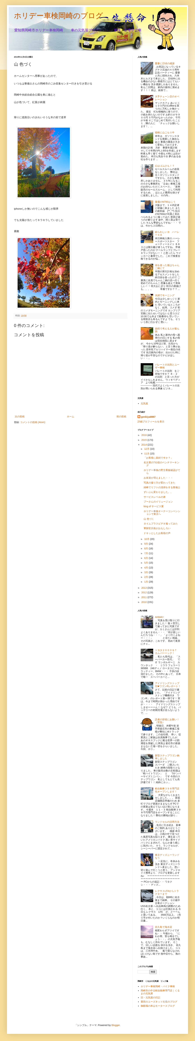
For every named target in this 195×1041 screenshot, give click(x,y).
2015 (144, 440)
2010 (144, 602)
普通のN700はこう (165, 201)
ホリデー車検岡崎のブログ (58, 15)
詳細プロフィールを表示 (151, 421)
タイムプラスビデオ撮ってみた (161, 523)
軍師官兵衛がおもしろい (157, 528)
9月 (146, 543)
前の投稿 (121, 416)
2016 (144, 435)
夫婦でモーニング (164, 295)
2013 (144, 587)
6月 (146, 558)
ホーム (70, 416)
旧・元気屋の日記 (152, 997)
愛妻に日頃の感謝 (164, 63)
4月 (146, 567)
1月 (146, 581)
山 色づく (149, 518)
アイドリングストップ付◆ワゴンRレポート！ (168, 685)
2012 (144, 592)
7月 (146, 553)
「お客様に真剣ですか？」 (158, 457)
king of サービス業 (154, 506)
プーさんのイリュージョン (158, 501)
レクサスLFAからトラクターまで (167, 892)
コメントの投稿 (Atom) (32, 422)
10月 (147, 539)
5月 (146, 562)
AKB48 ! (159, 617)
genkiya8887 (148, 416)
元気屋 (144, 403)
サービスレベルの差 (155, 497)
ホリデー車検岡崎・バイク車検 (158, 986)
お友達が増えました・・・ (158, 477)
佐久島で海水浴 (163, 927)
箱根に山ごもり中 (164, 132)
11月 (147, 453)
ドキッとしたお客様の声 (157, 533)
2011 (144, 597)
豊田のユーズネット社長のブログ (159, 1001)
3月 (146, 572)
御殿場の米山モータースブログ (158, 1005)
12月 (147, 448)
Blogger (115, 1025)
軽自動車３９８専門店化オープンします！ (167, 790)
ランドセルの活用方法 (167, 821)
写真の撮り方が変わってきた (159, 482)
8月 (146, 548)
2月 (146, 577)
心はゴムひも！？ (164, 165)
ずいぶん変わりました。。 (158, 492)
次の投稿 (20, 416)
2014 (144, 444)
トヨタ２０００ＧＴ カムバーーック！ (167, 651)
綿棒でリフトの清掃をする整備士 (162, 487)
